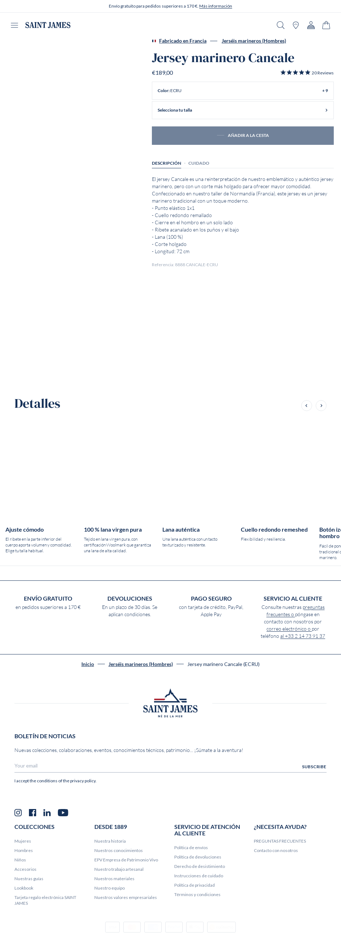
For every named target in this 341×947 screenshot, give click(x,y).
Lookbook (23, 888)
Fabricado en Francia (179, 41)
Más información (215, 6)
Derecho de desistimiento (199, 866)
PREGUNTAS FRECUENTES (280, 841)
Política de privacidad (194, 885)
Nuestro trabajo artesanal (119, 869)
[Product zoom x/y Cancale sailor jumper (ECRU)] (36, 89)
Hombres (23, 850)
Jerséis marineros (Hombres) (254, 41)
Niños (20, 859)
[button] (307, 72)
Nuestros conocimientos (118, 850)
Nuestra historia (110, 841)
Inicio (87, 664)
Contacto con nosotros (276, 850)
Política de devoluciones (197, 857)
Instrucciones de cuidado (198, 875)
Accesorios (25, 869)
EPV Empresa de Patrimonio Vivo (126, 859)
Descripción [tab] (166, 163)
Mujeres (22, 841)
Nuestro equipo (109, 888)
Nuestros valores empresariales (125, 897)
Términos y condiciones (197, 894)
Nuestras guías (28, 878)
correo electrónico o (289, 629)
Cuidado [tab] (198, 163)
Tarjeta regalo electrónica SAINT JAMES (45, 900)
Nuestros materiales (114, 878)
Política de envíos (191, 847)
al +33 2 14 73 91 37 (302, 636)
